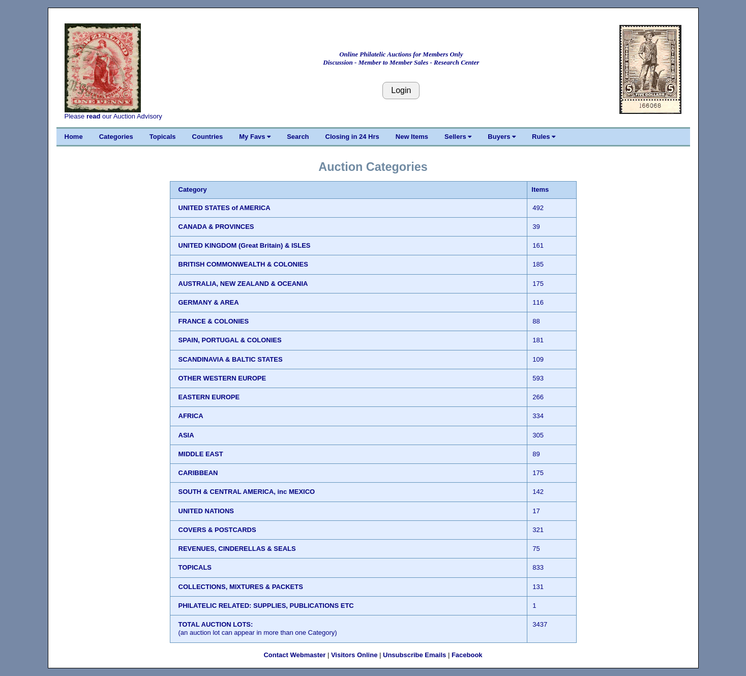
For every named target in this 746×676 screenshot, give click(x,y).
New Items (412, 136)
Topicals (163, 136)
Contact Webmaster (294, 655)
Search (298, 136)
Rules (543, 136)
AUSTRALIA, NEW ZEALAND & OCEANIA (243, 283)
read (93, 116)
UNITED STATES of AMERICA (224, 208)
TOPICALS (195, 567)
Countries (207, 136)
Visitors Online (354, 655)
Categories (116, 136)
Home (74, 136)
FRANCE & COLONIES (213, 321)
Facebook (467, 655)
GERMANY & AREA (208, 302)
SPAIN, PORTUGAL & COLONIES (230, 340)
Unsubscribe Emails (414, 655)
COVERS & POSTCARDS (217, 530)
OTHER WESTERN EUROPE (222, 378)
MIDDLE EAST (200, 454)
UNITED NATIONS (206, 511)
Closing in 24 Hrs (352, 136)
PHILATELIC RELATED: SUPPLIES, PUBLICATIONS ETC (266, 605)
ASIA (186, 435)
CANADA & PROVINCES (216, 226)
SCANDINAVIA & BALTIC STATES (230, 359)
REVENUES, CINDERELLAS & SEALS (237, 548)
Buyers (502, 136)
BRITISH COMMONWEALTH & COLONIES (243, 264)
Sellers (457, 136)
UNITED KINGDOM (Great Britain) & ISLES (244, 245)
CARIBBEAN (198, 473)
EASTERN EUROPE (209, 397)
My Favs (255, 136)
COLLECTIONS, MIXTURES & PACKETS (240, 587)
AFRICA (190, 416)
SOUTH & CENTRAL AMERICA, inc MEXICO (246, 491)
